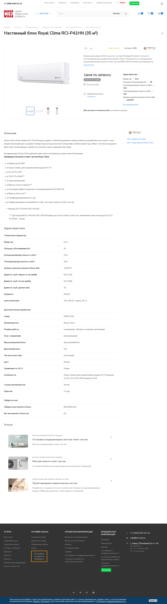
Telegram (80, 592)
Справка (68, 552)
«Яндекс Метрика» (41, 601)
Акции (33, 548)
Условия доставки (38, 537)
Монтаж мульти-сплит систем (49, 461)
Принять (153, 600)
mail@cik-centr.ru (137, 538)
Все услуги (8, 537)
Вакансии (7, 552)
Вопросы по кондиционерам (76, 537)
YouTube (87, 592)
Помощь (104, 547)
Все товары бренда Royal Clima (140, 143)
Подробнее (91, 96)
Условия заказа (39, 532)
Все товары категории (136, 139)
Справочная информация (79, 532)
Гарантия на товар (38, 541)
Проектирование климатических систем (54, 483)
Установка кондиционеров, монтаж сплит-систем (60, 439)
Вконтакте (73, 592)
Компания (105, 540)
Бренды (68, 544)
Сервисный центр (11, 541)
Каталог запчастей (11, 566)
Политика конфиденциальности (111, 601)
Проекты (7, 559)
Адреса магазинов (11, 544)
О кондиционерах (72, 548)
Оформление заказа (39, 544)
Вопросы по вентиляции (74, 541)
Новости (7, 555)
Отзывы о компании (12, 548)
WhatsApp (93, 592)
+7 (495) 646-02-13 (13, 3)
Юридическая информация (15, 563)
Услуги (7, 532)
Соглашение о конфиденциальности (80, 555)
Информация (106, 543)
